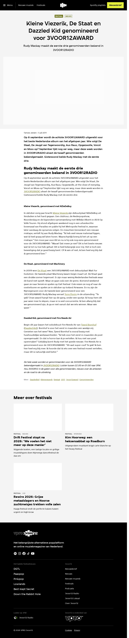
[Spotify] (15, 553)
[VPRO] (74, 618)
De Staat (42, 270)
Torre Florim (71, 294)
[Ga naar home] (63, 5)
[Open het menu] (8, 5)
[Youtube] (32, 553)
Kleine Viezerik (60, 213)
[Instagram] (19, 553)
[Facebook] (24, 553)
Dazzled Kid (31, 328)
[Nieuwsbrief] (115, 5)
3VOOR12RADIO (32, 191)
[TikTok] (28, 553)
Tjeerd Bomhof (88, 324)
